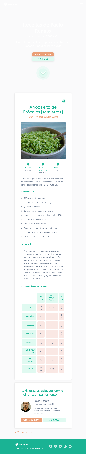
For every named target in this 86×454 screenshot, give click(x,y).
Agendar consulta (43, 54)
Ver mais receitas (24, 432)
